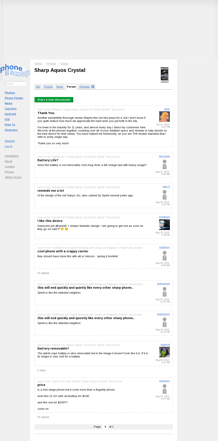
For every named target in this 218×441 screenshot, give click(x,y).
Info (38, 86)
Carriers (11, 108)
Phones (10, 92)
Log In (8, 146)
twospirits (165, 344)
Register (10, 141)
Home (38, 63)
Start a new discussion (53, 99)
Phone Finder (14, 98)
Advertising (12, 155)
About (8, 161)
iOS (7, 119)
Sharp (64, 63)
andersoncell (163, 284)
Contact (9, 166)
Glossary (11, 129)
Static (167, 109)
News (8, 103)
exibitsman (164, 217)
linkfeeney (164, 247)
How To (10, 124)
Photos (48, 86)
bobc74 (166, 187)
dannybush (164, 156)
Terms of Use (13, 177)
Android (10, 114)
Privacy (9, 171)
